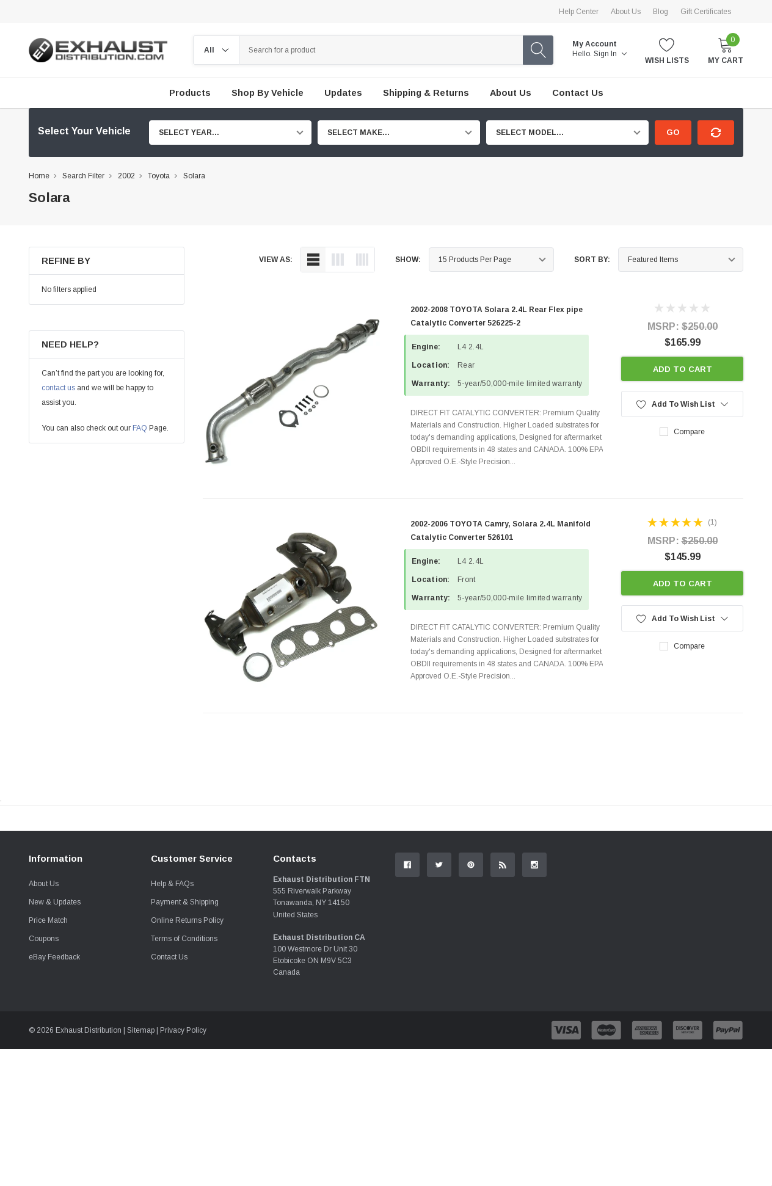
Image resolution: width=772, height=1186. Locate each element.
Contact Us (169, 1094)
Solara (194, 176)
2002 (126, 176)
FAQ (140, 428)
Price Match (48, 1057)
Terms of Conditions (184, 1075)
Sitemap (141, 1167)
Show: (408, 259)
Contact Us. (697, 918)
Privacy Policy (183, 1167)
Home (39, 176)
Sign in (610, 53)
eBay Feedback (54, 1094)
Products (190, 93)
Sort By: (592, 259)
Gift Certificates (705, 11)
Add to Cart (682, 369)
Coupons (44, 1075)
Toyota (159, 176)
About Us (626, 11)
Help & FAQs (172, 1020)
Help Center (579, 11)
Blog (660, 11)
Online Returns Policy (187, 1057)
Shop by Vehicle (267, 93)
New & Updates (55, 1039)
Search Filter (83, 176)
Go (673, 132)
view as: (276, 259)
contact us (58, 388)
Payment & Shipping (185, 1039)
